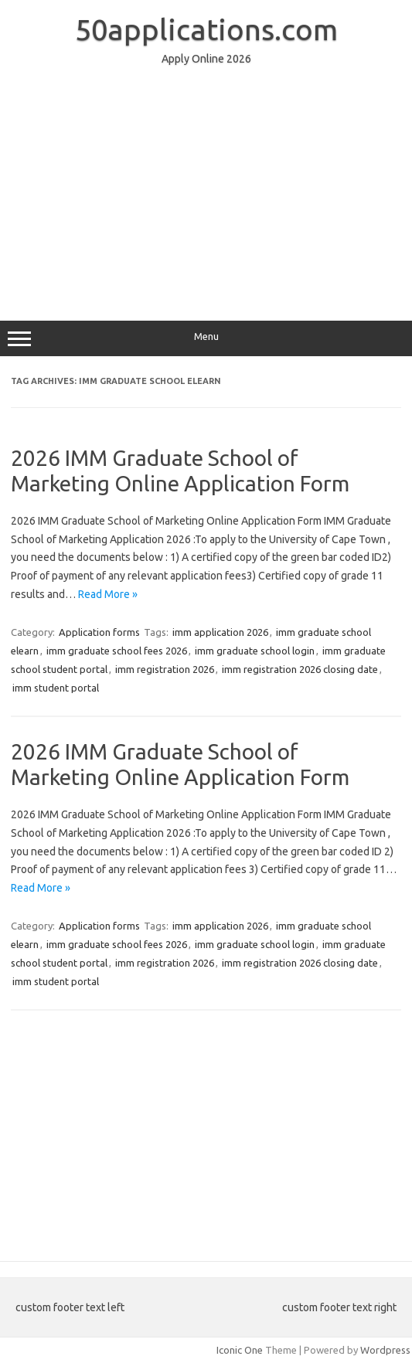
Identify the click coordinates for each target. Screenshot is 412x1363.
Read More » (108, 594)
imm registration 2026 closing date (300, 669)
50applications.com (206, 29)
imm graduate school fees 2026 (116, 650)
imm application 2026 (220, 632)
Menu (206, 338)
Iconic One (239, 1349)
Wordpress (385, 1349)
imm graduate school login (255, 650)
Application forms (99, 632)
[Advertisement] (206, 186)
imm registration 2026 (164, 669)
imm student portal (55, 687)
